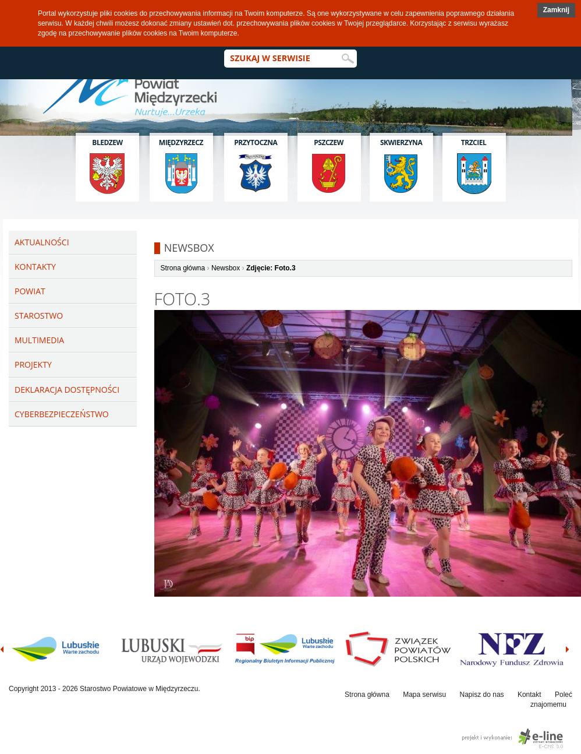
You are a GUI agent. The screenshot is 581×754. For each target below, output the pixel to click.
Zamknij (556, 10)
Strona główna (183, 268)
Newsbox (225, 268)
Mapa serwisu (424, 694)
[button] (556, 10)
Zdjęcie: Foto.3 (271, 268)
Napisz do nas (482, 694)
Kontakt (529, 694)
